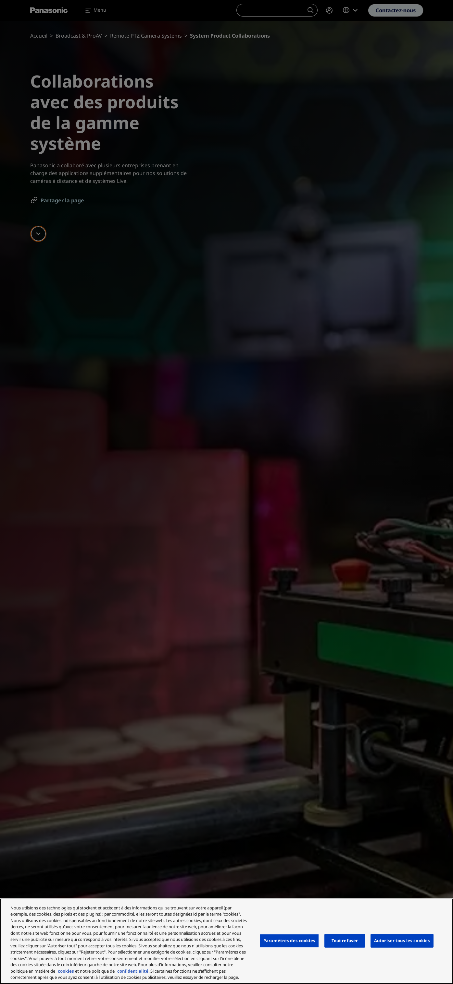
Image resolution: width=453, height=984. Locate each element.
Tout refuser (345, 940)
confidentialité (132, 971)
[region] (226, 941)
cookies (66, 971)
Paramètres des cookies (289, 940)
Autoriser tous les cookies (402, 940)
